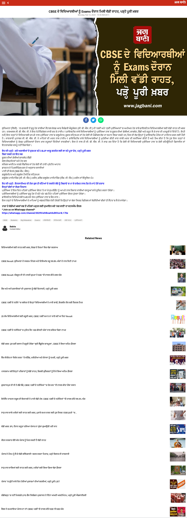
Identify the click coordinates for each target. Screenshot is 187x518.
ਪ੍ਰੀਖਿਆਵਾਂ (78, 220)
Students (14, 220)
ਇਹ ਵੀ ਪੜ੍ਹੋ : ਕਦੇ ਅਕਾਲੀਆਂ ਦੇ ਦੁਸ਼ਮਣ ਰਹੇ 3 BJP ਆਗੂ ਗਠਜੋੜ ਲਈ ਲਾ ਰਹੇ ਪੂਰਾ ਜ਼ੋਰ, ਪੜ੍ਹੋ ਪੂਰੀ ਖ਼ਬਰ (46, 151)
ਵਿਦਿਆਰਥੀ (57, 220)
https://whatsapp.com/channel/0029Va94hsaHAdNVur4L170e (35, 213)
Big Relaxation (26, 220)
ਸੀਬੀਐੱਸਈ (47, 220)
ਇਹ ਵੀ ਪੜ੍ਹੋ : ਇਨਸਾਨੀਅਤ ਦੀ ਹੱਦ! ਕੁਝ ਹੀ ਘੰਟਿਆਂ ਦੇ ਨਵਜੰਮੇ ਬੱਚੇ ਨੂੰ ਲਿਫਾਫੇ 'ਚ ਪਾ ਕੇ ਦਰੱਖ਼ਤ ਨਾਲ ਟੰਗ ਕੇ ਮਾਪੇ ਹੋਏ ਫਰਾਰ (53, 183)
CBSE (5, 220)
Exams (37, 220)
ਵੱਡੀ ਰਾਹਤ (68, 220)
